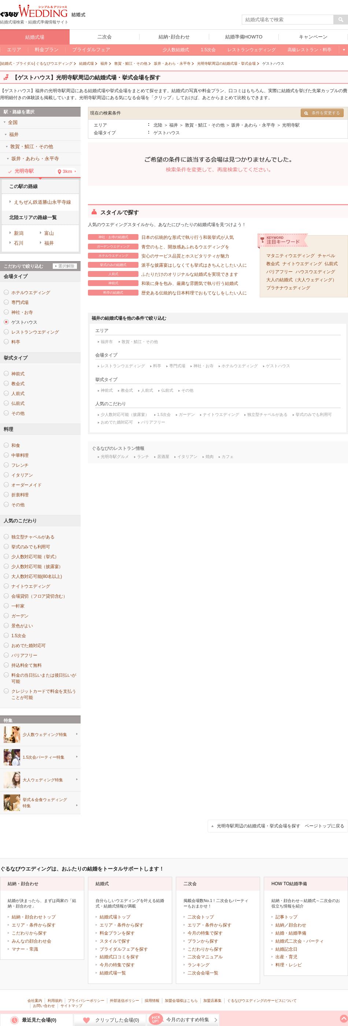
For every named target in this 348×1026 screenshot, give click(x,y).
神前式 (107, 390)
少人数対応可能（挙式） (35, 556)
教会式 (272, 263)
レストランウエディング (123, 366)
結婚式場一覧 (113, 973)
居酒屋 (163, 456)
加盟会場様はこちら (181, 1001)
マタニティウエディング (290, 255)
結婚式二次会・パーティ (299, 941)
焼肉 (210, 456)
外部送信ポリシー (124, 1001)
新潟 (18, 233)
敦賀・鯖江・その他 (140, 341)
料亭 (157, 366)
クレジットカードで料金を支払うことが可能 (43, 694)
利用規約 (55, 1001)
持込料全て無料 (26, 665)
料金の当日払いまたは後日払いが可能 (43, 678)
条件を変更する (322, 112)
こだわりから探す (29, 933)
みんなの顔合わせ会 (31, 941)
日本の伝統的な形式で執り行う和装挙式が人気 (161, 237)
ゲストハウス (278, 366)
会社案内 (34, 1001)
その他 (187, 390)
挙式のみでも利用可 (314, 414)
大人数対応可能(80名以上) (36, 576)
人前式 (147, 390)
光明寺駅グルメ (115, 456)
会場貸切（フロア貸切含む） (39, 596)
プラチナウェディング (288, 287)
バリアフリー (279, 271)
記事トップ (286, 917)
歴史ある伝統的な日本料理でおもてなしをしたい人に (167, 293)
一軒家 (17, 606)
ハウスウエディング (315, 271)
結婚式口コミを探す (119, 956)
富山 (49, 233)
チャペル (326, 255)
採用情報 (152, 1001)
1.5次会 (164, 414)
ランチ (143, 456)
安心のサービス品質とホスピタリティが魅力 (158, 256)
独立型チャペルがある (267, 414)
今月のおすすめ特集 (187, 1019)
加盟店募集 (212, 1001)
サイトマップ (71, 1006)
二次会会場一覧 (203, 973)
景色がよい (22, 625)
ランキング (199, 964)
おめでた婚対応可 (117, 422)
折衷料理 (20, 494)
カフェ (228, 456)
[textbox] (288, 19)
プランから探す (203, 941)
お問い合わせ (44, 1006)
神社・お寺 (203, 366)
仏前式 (331, 263)
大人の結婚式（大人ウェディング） (301, 279)
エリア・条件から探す (34, 925)
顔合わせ (297, 925)
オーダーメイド (26, 485)
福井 (49, 243)
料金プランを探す (117, 933)
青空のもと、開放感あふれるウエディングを (158, 246)
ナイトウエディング (302, 263)
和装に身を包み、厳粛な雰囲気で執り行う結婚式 (163, 283)
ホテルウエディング (240, 366)
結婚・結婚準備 (290, 933)
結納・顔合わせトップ (34, 917)
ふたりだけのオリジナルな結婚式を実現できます (163, 274)
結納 (279, 925)
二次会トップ (201, 917)
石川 (18, 243)
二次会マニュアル (205, 956)
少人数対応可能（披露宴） (125, 414)
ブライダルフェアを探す (124, 949)
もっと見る (343, 49)
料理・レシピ (288, 964)
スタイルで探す (115, 941)
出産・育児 (286, 956)
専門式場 (177, 366)
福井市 (107, 341)
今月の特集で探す (117, 964)
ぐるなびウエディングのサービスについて (262, 1001)
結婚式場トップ (115, 917)
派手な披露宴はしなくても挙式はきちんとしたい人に (167, 265)
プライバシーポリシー (86, 1001)
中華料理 (20, 455)
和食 (15, 445)
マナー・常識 (25, 949)
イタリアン (187, 456)
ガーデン (187, 414)
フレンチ (20, 465)
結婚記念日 (286, 949)
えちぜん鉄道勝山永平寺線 (42, 202)
